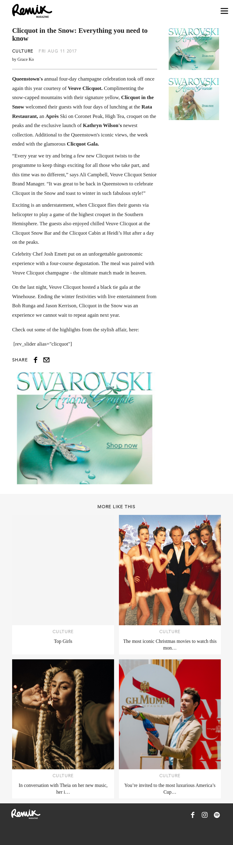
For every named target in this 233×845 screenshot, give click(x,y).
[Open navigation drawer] (224, 11)
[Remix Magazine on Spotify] (217, 815)
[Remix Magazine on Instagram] (205, 815)
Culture (22, 51)
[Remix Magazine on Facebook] (193, 815)
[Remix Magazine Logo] (32, 11)
